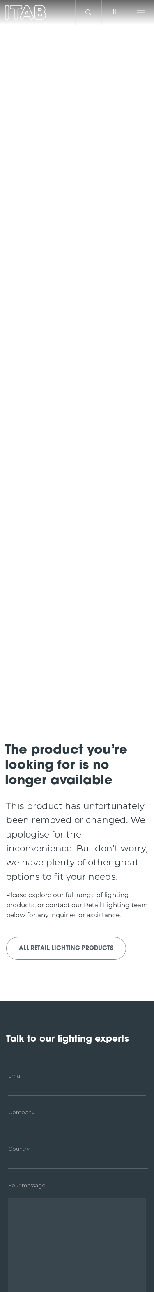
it (115, 12)
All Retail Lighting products (66, 948)
